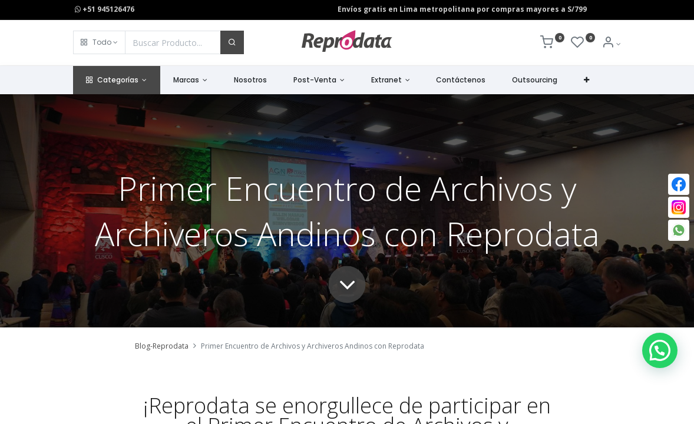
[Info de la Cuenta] (611, 44)
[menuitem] (250, 80)
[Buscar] (232, 42)
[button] (99, 42)
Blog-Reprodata (162, 346)
